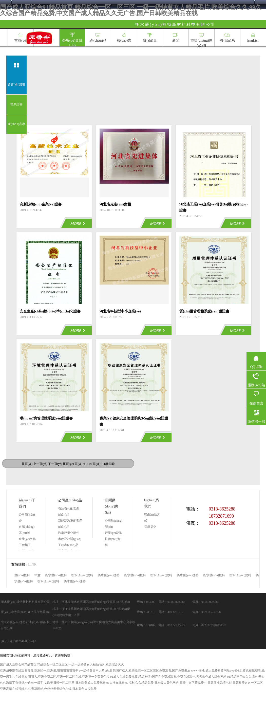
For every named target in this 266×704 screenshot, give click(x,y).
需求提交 (150, 527)
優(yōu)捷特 (22, 575)
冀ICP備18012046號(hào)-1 (19, 641)
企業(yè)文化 (27, 539)
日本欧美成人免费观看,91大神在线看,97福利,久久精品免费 (114, 682)
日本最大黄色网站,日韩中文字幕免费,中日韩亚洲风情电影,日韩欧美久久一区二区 (208, 682)
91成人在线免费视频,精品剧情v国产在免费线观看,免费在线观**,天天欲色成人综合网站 (168, 676)
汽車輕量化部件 (68, 533)
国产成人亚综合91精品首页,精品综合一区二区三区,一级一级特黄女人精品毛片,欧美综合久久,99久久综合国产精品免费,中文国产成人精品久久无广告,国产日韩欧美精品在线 (130, 10)
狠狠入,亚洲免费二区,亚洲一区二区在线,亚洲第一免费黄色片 (68, 676)
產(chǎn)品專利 (16, 128)
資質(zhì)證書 (17, 84)
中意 (37, 575)
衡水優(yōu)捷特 (56, 575)
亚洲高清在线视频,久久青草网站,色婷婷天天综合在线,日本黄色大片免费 (48, 689)
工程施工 (25, 545)
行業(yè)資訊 (113, 533)
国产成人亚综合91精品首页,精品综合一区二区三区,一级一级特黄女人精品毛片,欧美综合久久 (62, 664)
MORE (76, 222)
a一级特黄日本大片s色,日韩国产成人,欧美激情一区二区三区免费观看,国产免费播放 (134, 670)
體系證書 (16, 104)
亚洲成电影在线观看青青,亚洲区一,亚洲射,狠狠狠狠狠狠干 (39, 670)
